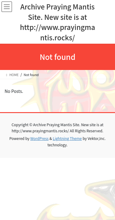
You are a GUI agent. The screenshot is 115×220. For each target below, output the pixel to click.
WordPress (39, 138)
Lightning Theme (67, 138)
